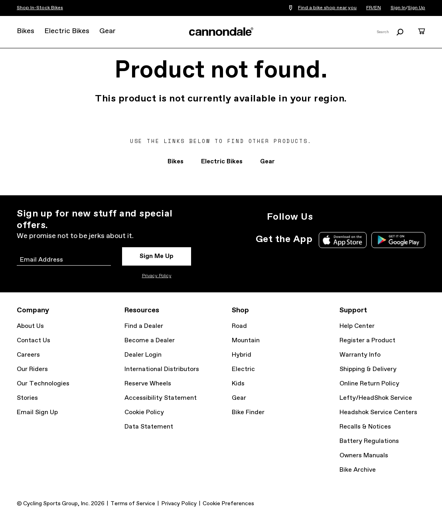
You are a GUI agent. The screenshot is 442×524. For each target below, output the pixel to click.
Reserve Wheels (147, 383)
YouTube (376, 217)
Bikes (25, 31)
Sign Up (416, 8)
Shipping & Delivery (368, 369)
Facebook (359, 217)
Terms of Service (132, 503)
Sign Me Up (157, 256)
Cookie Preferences (228, 503)
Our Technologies (43, 383)
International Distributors (161, 369)
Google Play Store (398, 240)
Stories (27, 398)
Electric (243, 369)
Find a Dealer (143, 326)
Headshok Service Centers (378, 412)
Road (239, 326)
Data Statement (148, 427)
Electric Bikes (66, 31)
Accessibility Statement (160, 398)
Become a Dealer (149, 340)
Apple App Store (343, 240)
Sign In (398, 8)
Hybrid (241, 355)
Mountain (246, 340)
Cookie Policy (144, 412)
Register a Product (367, 340)
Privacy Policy (157, 276)
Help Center (357, 326)
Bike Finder (248, 412)
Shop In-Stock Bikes (40, 8)
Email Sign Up (37, 412)
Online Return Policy (369, 383)
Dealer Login (143, 355)
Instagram (324, 217)
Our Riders (32, 369)
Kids (238, 383)
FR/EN (373, 8)
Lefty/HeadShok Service (375, 398)
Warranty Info (360, 355)
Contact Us (33, 340)
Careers (28, 355)
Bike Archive (357, 470)
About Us (30, 326)
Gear (107, 31)
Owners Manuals (363, 455)
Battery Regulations (369, 441)
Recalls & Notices (365, 427)
